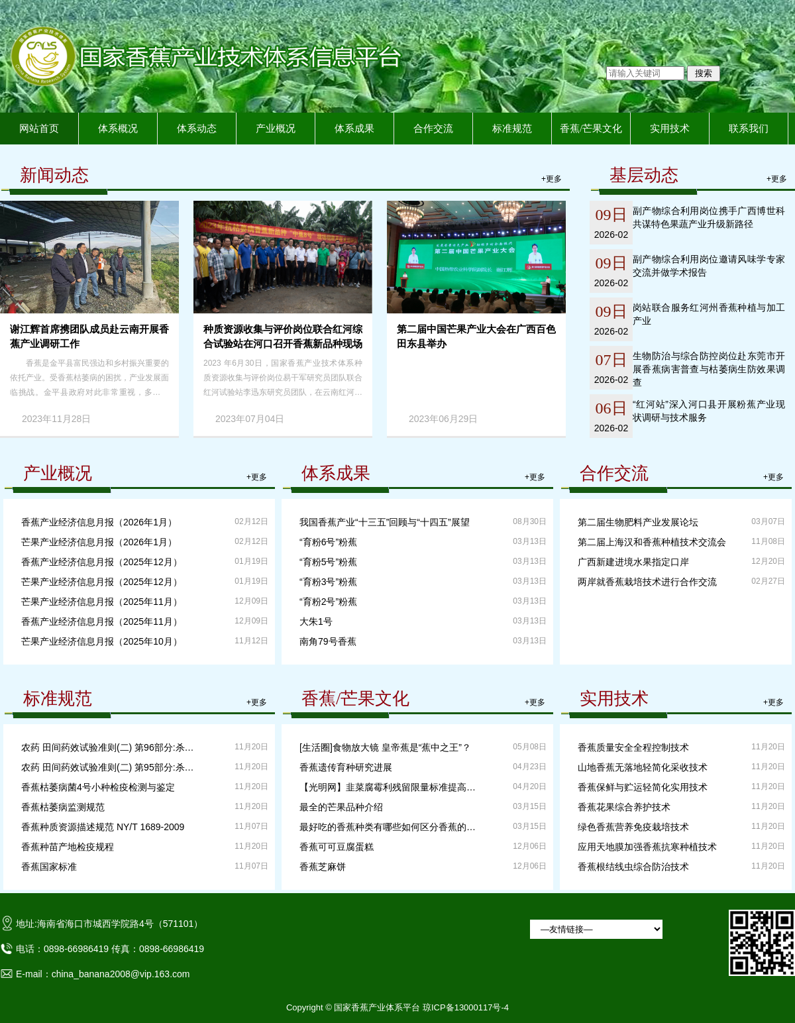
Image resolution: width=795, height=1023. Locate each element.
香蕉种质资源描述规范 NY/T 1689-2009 (102, 827)
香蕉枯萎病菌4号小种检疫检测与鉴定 (98, 787)
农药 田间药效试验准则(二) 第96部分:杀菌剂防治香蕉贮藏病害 (111, 747)
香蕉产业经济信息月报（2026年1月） (99, 522)
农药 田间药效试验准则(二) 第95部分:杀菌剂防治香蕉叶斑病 (111, 767)
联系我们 (748, 128)
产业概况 (275, 128)
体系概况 (118, 128)
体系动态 (197, 128)
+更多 (551, 179)
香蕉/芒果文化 (591, 128)
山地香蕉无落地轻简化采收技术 (643, 767)
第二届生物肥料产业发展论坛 (638, 522)
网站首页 (39, 128)
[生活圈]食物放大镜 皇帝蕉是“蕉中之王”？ (385, 747)
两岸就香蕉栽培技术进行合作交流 (647, 581)
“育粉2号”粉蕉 (328, 601)
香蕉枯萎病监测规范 (63, 807)
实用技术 (670, 128)
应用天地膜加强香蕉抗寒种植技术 (647, 846)
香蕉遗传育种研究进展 (345, 767)
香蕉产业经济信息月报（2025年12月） (101, 562)
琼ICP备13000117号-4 (466, 1007)
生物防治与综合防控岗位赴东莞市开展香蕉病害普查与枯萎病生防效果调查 (709, 369)
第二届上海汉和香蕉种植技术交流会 (652, 542)
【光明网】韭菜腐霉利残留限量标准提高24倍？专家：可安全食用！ (389, 787)
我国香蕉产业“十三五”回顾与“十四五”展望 (384, 522)
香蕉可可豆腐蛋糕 (336, 846)
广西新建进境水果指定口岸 (633, 562)
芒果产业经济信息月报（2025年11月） (101, 601)
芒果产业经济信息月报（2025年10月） (101, 641)
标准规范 (512, 128)
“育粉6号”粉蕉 (328, 542)
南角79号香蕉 (327, 641)
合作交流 (433, 128)
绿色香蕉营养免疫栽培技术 (633, 827)
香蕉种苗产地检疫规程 (67, 846)
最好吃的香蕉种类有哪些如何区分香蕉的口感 (389, 827)
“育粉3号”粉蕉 (328, 581)
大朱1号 (316, 621)
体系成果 (354, 128)
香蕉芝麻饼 (322, 866)
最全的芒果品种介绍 (341, 807)
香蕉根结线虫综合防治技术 (633, 866)
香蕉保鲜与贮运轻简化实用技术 (643, 787)
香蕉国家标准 (49, 866)
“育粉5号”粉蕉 (328, 562)
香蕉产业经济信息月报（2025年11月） (101, 621)
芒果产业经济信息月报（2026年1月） (99, 542)
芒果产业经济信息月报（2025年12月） (101, 581)
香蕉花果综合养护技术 (624, 807)
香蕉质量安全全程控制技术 (633, 747)
